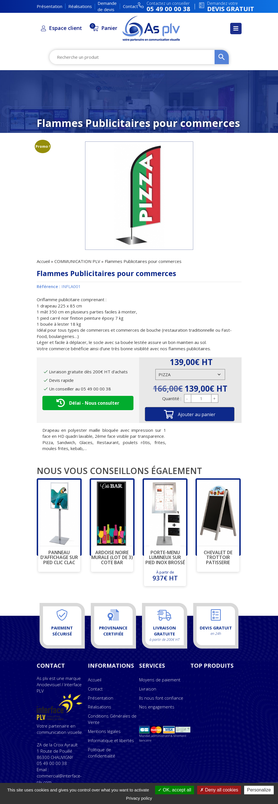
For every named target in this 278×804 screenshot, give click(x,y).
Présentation (49, 6)
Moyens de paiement (159, 680)
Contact (130, 6)
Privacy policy (139, 798)
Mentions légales (104, 731)
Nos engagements (156, 707)
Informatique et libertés (111, 740)
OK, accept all (174, 789)
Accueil (43, 261)
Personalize (259, 789)
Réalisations (80, 6)
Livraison (147, 689)
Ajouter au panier (196, 414)
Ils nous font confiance (161, 698)
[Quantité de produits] (201, 398)
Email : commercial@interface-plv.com (59, 776)
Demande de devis (107, 6)
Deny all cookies (219, 789)
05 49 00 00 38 (52, 763)
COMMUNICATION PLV (77, 261)
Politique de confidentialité (101, 753)
